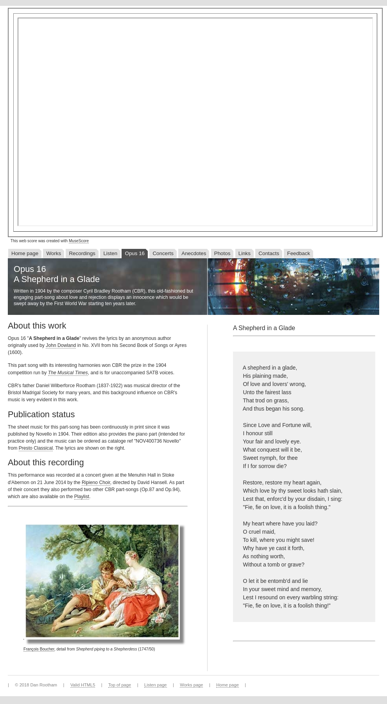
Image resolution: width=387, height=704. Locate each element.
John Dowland (61, 345)
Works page (191, 685)
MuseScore (79, 241)
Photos (222, 253)
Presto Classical (36, 448)
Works (53, 253)
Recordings (82, 253)
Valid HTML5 (82, 685)
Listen (110, 253)
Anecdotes (193, 253)
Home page (24, 253)
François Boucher (38, 649)
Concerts (162, 253)
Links (244, 253)
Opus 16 (135, 253)
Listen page (155, 685)
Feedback (298, 253)
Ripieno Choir (96, 482)
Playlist (82, 496)
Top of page (119, 685)
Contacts (268, 253)
